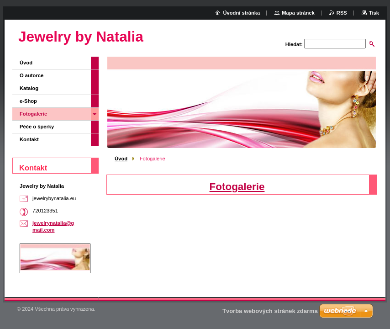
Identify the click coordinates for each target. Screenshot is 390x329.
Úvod (121, 158)
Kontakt (29, 139)
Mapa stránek (298, 13)
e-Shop (28, 101)
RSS (342, 13)
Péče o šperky (37, 126)
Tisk (374, 13)
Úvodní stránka (241, 13)
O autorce (31, 75)
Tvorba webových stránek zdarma (270, 311)
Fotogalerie (237, 186)
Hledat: (294, 44)
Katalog (29, 88)
